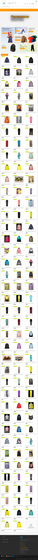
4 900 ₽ (7, 78)
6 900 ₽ (7, 376)
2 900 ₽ (31, 126)
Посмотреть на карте (22, 545)
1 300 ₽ (7, 162)
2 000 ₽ (7, 388)
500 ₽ (19, 78)
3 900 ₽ (19, 67)
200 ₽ (7, 114)
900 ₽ (19, 186)
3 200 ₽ (7, 150)
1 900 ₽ (19, 126)
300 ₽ (31, 424)
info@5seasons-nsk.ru (25, 549)
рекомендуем (4, 54)
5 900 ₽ (7, 67)
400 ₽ (31, 102)
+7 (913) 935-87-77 (24, 547)
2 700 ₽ (7, 221)
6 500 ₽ (7, 198)
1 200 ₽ (31, 186)
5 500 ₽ (7, 102)
